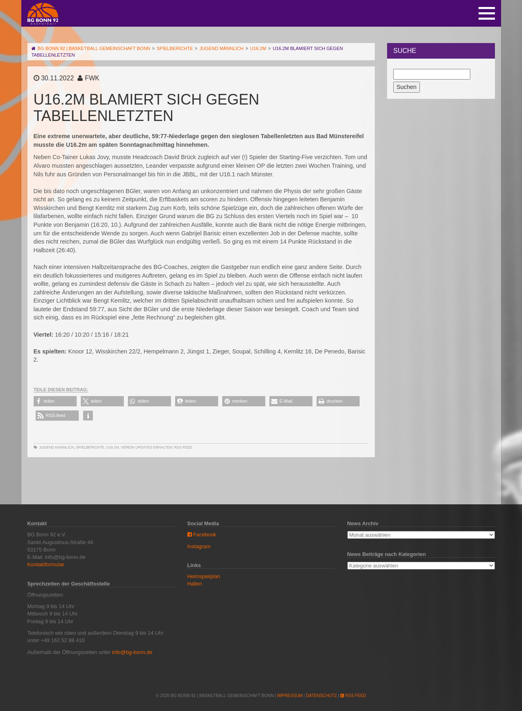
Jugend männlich (56, 447)
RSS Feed (183, 447)
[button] (55, 401)
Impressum (290, 695)
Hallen (194, 584)
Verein (127, 447)
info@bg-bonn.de (132, 652)
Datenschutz (321, 695)
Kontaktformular (45, 564)
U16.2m (112, 447)
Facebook (202, 534)
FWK (92, 78)
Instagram (199, 546)
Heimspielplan (203, 576)
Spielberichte (90, 447)
